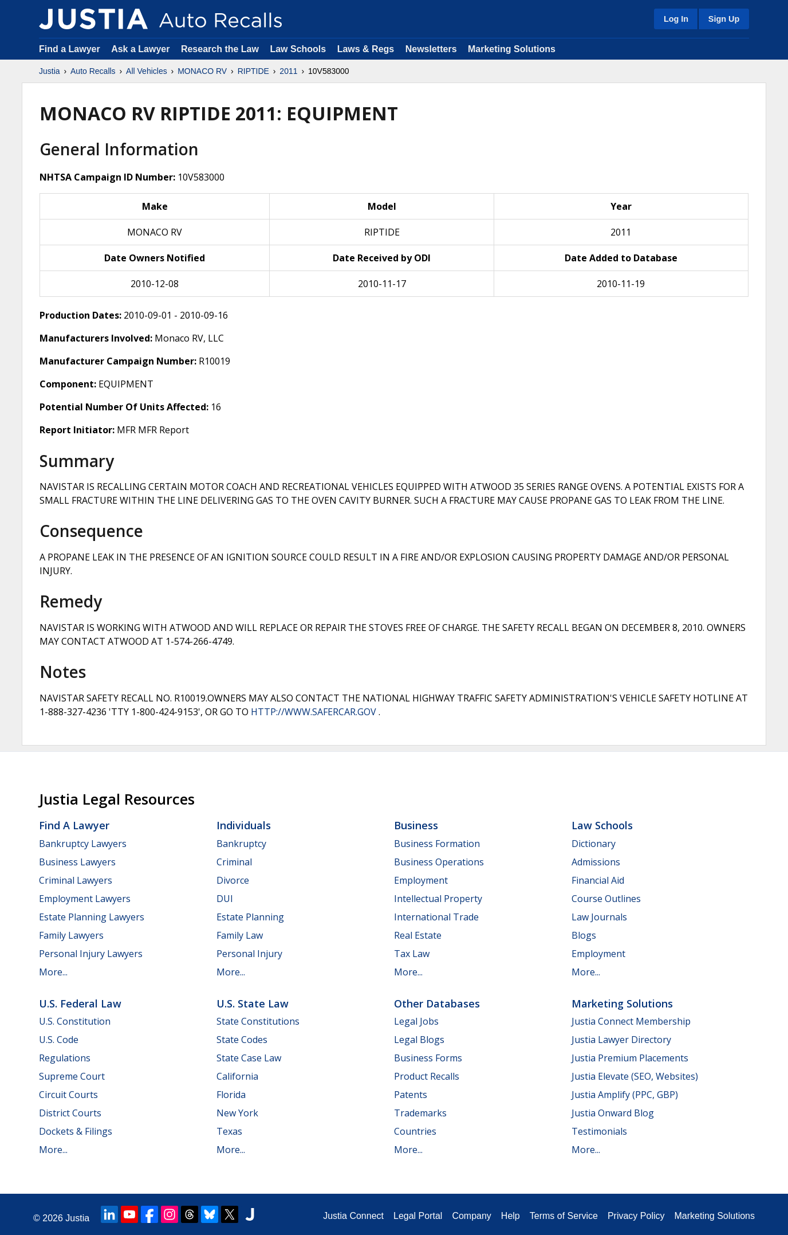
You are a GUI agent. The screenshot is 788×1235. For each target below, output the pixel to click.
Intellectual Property (438, 898)
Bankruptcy (241, 843)
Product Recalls (426, 1076)
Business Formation (437, 843)
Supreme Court (72, 1076)
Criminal (234, 862)
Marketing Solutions (511, 49)
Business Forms (428, 1058)
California (237, 1076)
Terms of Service (564, 1216)
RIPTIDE (253, 71)
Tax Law (412, 953)
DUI (224, 898)
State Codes (241, 1039)
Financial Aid (598, 880)
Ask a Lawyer (141, 49)
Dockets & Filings (75, 1131)
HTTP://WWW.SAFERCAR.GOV (313, 711)
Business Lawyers (77, 862)
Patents (410, 1094)
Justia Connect (353, 1216)
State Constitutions (258, 1021)
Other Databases (437, 1003)
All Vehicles (146, 71)
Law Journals (599, 917)
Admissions (596, 862)
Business (416, 825)
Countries (415, 1131)
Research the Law (220, 49)
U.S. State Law (252, 1003)
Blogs (584, 935)
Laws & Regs (366, 49)
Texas (229, 1131)
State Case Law (248, 1058)
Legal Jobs (416, 1021)
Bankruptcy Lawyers (83, 843)
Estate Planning (250, 917)
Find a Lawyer (69, 49)
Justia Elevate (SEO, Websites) (635, 1076)
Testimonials (599, 1131)
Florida (231, 1094)
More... (53, 972)
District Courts (70, 1113)
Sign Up (723, 18)
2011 (288, 71)
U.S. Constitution (75, 1021)
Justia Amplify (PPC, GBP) (625, 1094)
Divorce (232, 880)
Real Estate (418, 935)
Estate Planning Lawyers (91, 917)
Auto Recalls (93, 71)
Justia (49, 71)
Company (471, 1216)
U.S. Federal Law (80, 1003)
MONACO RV (202, 71)
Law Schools (298, 49)
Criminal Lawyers (75, 880)
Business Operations (439, 862)
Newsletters (431, 49)
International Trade (436, 917)
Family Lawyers (71, 935)
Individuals (243, 825)
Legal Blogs (419, 1039)
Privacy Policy (636, 1216)
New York (237, 1113)
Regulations (64, 1058)
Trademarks (420, 1113)
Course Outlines (606, 898)
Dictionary (594, 843)
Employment (421, 880)
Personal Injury (249, 953)
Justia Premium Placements (630, 1058)
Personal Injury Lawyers (91, 953)
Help (510, 1216)
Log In (676, 18)
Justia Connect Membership (631, 1021)
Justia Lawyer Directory (621, 1039)
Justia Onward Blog (613, 1113)
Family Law (239, 935)
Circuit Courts (68, 1094)
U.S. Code (58, 1039)
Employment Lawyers (85, 898)
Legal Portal (417, 1216)
